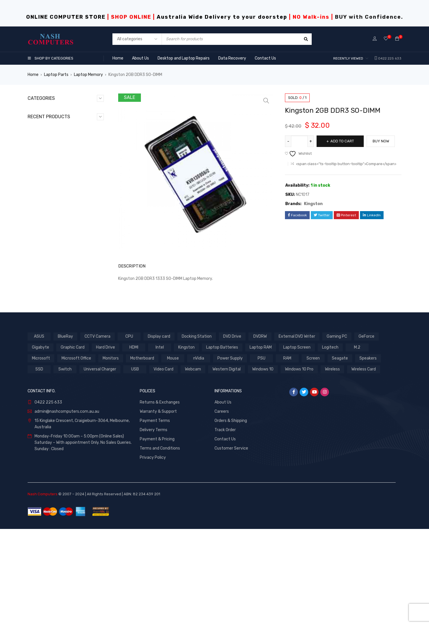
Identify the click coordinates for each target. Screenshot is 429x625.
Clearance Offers (49, 119)
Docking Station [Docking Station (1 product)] (197, 432)
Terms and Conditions (160, 544)
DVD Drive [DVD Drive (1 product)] (232, 432)
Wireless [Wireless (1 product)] (332, 464)
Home (33, 74)
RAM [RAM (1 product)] (287, 454)
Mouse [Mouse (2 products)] (173, 454)
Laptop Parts (56, 74)
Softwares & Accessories (57, 202)
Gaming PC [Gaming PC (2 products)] (337, 432)
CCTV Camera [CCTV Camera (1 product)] (97, 432)
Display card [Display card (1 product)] (159, 432)
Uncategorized (47, 211)
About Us (223, 498)
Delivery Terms (153, 525)
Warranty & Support (158, 507)
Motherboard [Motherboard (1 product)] (142, 454)
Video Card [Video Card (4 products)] (163, 464)
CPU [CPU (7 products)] (129, 432)
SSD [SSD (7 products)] (39, 464)
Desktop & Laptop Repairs (58, 128)
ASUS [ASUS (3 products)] (39, 432)
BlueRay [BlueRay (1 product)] (65, 432)
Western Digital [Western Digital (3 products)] (226, 464)
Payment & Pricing (157, 534)
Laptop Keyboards (50, 174)
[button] (266, 100)
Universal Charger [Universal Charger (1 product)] (100, 464)
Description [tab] (130, 265)
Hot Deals (42, 165)
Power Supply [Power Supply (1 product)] (230, 454)
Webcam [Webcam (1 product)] (193, 464)
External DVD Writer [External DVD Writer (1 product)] (297, 432)
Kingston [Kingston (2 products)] (186, 443)
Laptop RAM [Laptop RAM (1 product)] (261, 443)
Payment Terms (155, 516)
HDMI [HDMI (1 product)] (133, 443)
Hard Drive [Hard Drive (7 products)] (105, 443)
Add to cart (343, 141)
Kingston (313, 203)
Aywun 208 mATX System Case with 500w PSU (81, 364)
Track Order (225, 525)
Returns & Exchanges (160, 498)
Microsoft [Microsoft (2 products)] (41, 454)
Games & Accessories (54, 146)
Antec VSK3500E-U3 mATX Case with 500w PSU (79, 326)
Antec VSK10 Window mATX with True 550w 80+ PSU (78, 251)
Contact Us (225, 534)
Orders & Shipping (231, 516)
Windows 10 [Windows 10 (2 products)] (262, 464)
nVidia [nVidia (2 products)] (198, 454)
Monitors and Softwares (56, 192)
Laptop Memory (88, 74)
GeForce (41, 156)
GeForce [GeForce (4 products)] (366, 432)
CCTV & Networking (52, 110)
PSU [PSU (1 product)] (261, 454)
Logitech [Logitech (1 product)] (330, 443)
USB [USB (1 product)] (135, 464)
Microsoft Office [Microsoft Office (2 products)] (76, 454)
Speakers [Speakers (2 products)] (368, 454)
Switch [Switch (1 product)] (65, 464)
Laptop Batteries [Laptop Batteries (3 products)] (222, 443)
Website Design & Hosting (57, 220)
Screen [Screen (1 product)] (313, 454)
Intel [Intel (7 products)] (160, 443)
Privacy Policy (153, 553)
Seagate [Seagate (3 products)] (340, 454)
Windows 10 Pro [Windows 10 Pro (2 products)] (299, 464)
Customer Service (231, 544)
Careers (222, 507)
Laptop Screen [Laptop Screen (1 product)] (297, 443)
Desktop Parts (47, 137)
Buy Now (382, 141)
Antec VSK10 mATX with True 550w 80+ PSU (80, 289)
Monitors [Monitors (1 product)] (111, 454)
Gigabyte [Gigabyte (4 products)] (40, 443)
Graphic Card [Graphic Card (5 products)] (73, 443)
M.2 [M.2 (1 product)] (357, 443)
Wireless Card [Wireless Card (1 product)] (363, 464)
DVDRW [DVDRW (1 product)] (260, 432)
